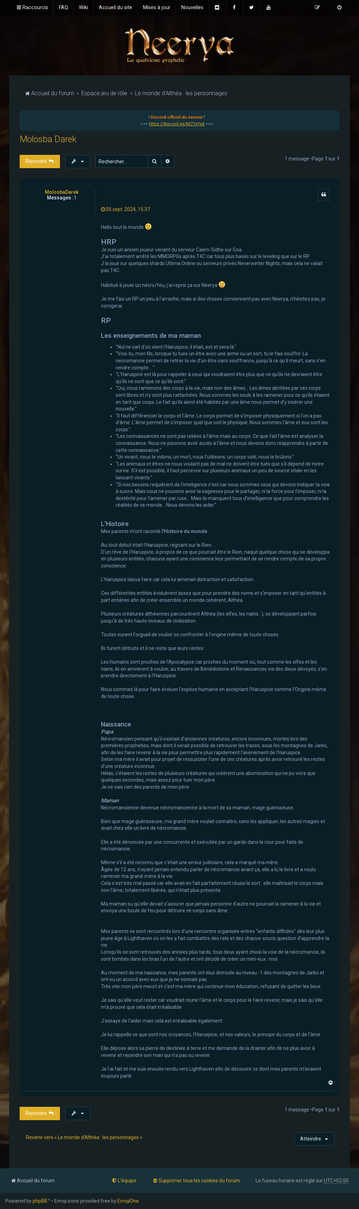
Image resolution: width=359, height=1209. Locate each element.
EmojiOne (128, 1201)
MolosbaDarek (62, 192)
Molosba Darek (48, 139)
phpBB (40, 1201)
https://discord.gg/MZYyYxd (176, 123)
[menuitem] (63, 8)
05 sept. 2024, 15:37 (125, 209)
